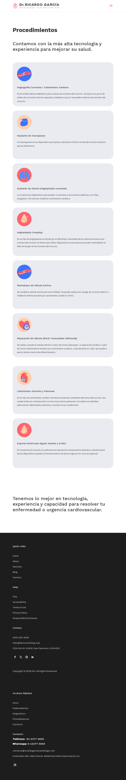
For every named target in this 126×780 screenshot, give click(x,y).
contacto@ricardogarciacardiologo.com (34, 751)
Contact (17, 577)
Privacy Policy (20, 613)
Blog (15, 572)
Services (17, 567)
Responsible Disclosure (25, 618)
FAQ (15, 597)
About (16, 561)
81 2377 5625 (35, 739)
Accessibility (19, 602)
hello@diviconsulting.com (26, 643)
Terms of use (19, 607)
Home (16, 556)
